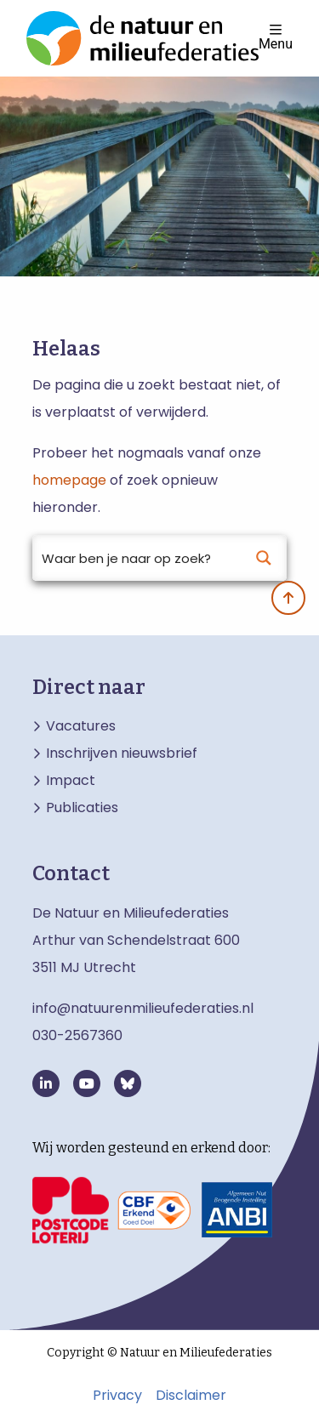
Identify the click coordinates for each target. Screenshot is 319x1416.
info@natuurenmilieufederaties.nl (142, 1008)
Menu (276, 37)
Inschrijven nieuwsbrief (121, 753)
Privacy (117, 1395)
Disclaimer (191, 1395)
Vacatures (81, 726)
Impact (70, 781)
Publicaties (82, 808)
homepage (69, 480)
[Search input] (137, 558)
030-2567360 (77, 1035)
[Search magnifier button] (264, 558)
